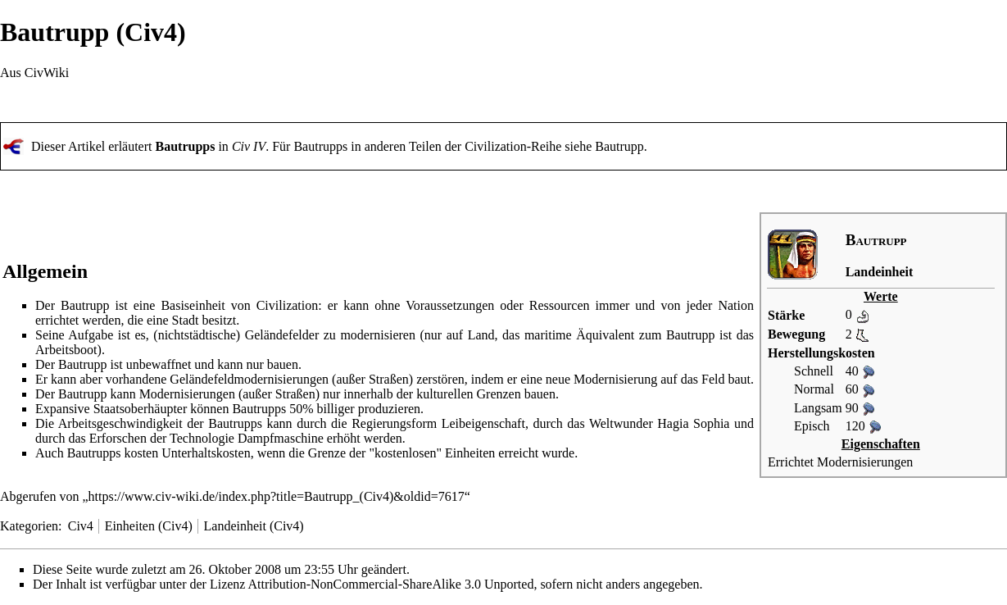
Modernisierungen (865, 462)
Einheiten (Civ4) (149, 526)
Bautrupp (619, 146)
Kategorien (29, 526)
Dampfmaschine (281, 438)
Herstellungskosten (821, 353)
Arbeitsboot (66, 350)
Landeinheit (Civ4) (254, 526)
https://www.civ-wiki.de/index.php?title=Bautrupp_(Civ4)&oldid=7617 (276, 496)
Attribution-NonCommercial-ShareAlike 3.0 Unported (391, 584)
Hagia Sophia (693, 423)
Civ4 (80, 526)
